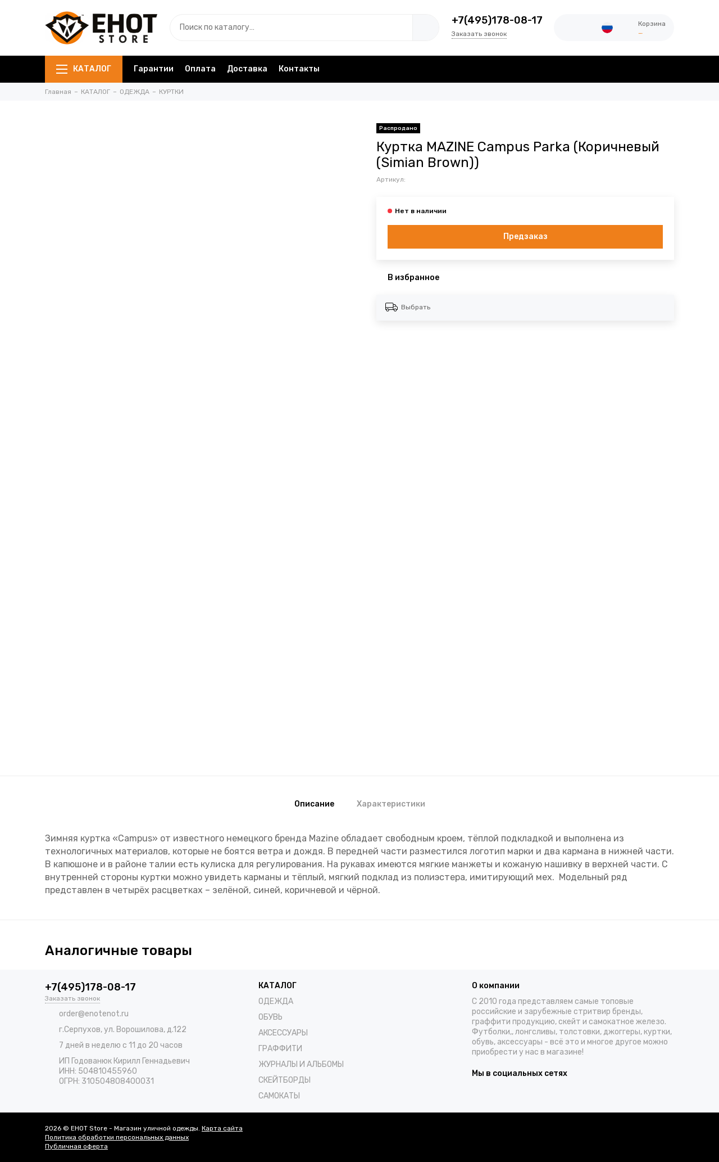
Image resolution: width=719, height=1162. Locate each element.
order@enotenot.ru (94, 1014)
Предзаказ (525, 236)
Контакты (299, 69)
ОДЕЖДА (275, 1001)
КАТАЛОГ (83, 69)
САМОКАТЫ (279, 1096)
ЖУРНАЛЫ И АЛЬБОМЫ (301, 1064)
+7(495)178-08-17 (497, 20)
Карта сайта (222, 1128)
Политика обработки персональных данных (117, 1137)
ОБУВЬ (270, 1017)
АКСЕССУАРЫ (283, 1033)
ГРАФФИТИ (280, 1048)
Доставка (247, 69)
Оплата (200, 69)
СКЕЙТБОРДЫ (284, 1080)
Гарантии (154, 69)
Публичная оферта (76, 1146)
